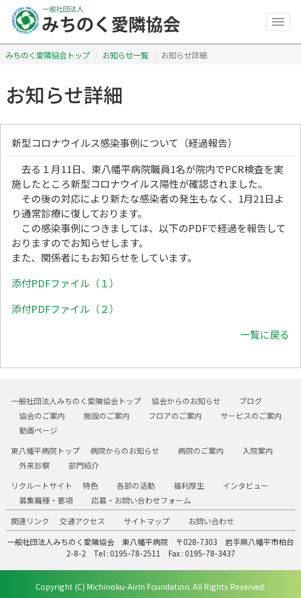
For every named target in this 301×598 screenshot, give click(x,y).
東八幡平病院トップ (45, 450)
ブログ (250, 400)
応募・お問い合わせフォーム (141, 500)
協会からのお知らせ (186, 400)
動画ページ (38, 430)
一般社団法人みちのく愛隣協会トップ (76, 400)
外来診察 (34, 465)
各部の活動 (136, 485)
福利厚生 (188, 485)
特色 (90, 485)
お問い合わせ (211, 521)
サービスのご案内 (251, 415)
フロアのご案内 (175, 415)
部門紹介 (83, 465)
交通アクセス (82, 521)
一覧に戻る (265, 334)
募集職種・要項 (46, 500)
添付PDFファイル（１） (65, 283)
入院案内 (257, 450)
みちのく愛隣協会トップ (47, 55)
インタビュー (246, 485)
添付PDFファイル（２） (65, 308)
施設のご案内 (107, 415)
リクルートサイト (41, 485)
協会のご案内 (42, 415)
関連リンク (30, 521)
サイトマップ (147, 521)
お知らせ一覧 (125, 55)
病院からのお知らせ (124, 450)
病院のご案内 (201, 450)
